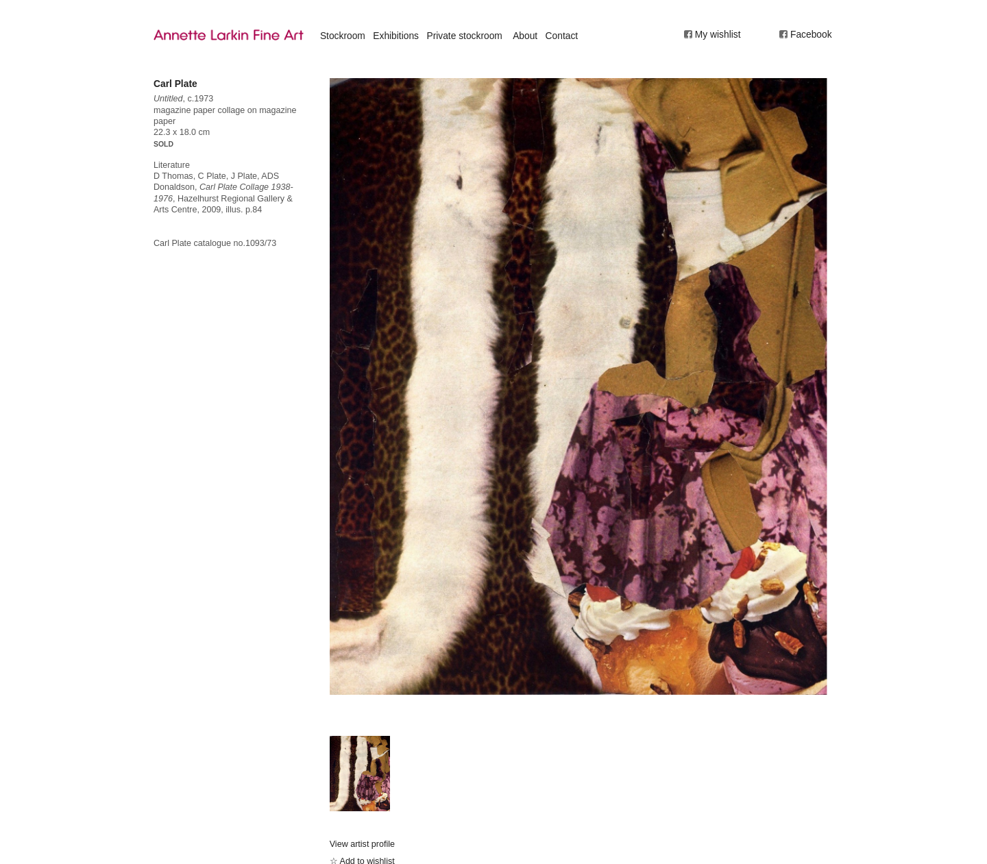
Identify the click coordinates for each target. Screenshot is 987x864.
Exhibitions (396, 35)
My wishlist (718, 34)
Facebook (811, 34)
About (525, 35)
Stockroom (342, 35)
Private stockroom (464, 35)
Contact (562, 35)
